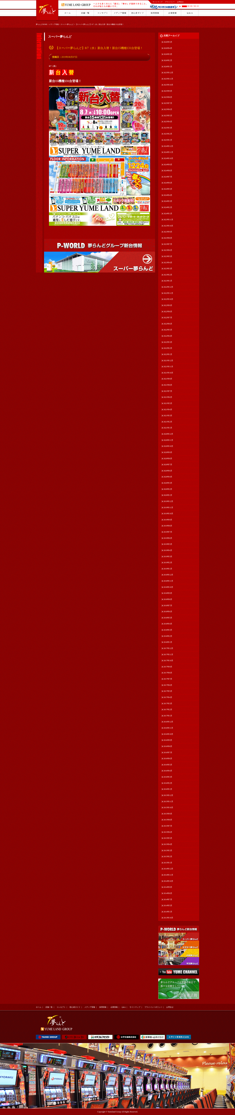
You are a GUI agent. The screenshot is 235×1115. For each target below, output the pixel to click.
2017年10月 (168, 660)
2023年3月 (167, 268)
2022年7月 (167, 317)
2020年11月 (168, 440)
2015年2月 (167, 856)
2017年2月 (167, 709)
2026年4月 (167, 48)
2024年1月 (167, 213)
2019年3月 (167, 556)
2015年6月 (167, 832)
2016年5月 (167, 765)
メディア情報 (54, 24)
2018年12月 (168, 575)
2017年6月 (167, 685)
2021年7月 (167, 391)
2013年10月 (168, 918)
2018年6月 (167, 611)
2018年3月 (167, 630)
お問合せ (180, 2)
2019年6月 (167, 538)
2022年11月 (168, 293)
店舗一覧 (49, 1007)
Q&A (123, 1007)
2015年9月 (167, 814)
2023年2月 (167, 275)
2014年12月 (168, 869)
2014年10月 (168, 881)
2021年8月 (167, 385)
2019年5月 (167, 544)
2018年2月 (167, 636)
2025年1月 (167, 140)
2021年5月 (167, 403)
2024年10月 (168, 158)
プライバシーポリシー (153, 1007)
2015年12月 (168, 795)
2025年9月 (167, 91)
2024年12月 (168, 146)
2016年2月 (167, 783)
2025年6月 (167, 109)
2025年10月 (168, 85)
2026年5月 (167, 42)
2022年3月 (167, 342)
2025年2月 (167, 134)
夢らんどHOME (41, 24)
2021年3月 (167, 415)
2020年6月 (167, 471)
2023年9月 (167, 232)
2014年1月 (167, 912)
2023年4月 (167, 262)
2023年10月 (168, 226)
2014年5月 (167, 905)
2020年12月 (168, 434)
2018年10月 (168, 587)
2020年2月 (167, 489)
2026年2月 (167, 60)
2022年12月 (168, 287)
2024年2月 (167, 207)
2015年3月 (167, 850)
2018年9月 (167, 593)
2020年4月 (167, 477)
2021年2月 (167, 422)
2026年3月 (167, 54)
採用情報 (102, 1007)
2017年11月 (168, 654)
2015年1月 (167, 863)
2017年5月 (167, 691)
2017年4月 (167, 697)
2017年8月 (167, 673)
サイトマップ (157, 2)
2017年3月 (167, 703)
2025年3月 (167, 128)
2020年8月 (167, 458)
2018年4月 (167, 624)
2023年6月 (167, 250)
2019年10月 (168, 513)
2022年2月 (167, 348)
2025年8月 (167, 97)
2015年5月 (167, 838)
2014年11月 (168, 875)
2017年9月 (167, 667)
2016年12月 (168, 722)
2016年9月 (167, 740)
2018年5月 (167, 618)
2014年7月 (167, 899)
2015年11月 (168, 801)
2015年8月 (167, 820)
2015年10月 (168, 807)
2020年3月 (167, 483)
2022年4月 (167, 336)
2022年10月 (168, 299)
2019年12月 (168, 501)
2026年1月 (167, 66)
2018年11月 (168, 581)
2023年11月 (168, 219)
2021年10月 (168, 373)
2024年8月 (167, 170)
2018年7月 (167, 605)
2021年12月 (168, 360)
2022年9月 (167, 305)
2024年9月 (167, 164)
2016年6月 (167, 758)
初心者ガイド (75, 1007)
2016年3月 (167, 777)
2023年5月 (167, 256)
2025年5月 (167, 115)
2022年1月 (167, 354)
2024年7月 (167, 177)
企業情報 (114, 1007)
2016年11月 (168, 728)
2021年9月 (167, 379)
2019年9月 (167, 520)
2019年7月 (167, 532)
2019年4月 (167, 550)
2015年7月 (167, 826)
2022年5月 (167, 330)
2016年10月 (168, 734)
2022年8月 (167, 311)
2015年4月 (167, 844)
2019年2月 (167, 562)
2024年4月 (167, 195)
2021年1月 (167, 428)
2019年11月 (168, 507)
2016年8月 (167, 746)
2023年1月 (167, 281)
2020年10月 (168, 446)
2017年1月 (167, 716)
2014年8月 (167, 893)
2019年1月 (167, 569)
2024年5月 (167, 189)
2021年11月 (168, 366)
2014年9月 (167, 887)
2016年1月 (167, 789)
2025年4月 (167, 121)
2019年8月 (167, 526)
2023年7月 (167, 244)
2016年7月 (167, 752)
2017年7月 (167, 679)
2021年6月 (167, 397)
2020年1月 (167, 495)
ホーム (38, 1007)
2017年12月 (168, 648)
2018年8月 (167, 599)
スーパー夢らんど (67, 24)
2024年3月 (167, 201)
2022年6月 (167, 324)
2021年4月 (167, 409)
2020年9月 (167, 452)
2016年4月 (167, 771)
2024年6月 (167, 183)
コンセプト (61, 1007)
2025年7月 (167, 103)
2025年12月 (168, 72)
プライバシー (170, 2)
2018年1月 (167, 642)
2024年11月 (168, 152)
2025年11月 (168, 79)
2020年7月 (167, 464)
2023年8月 (167, 238)
